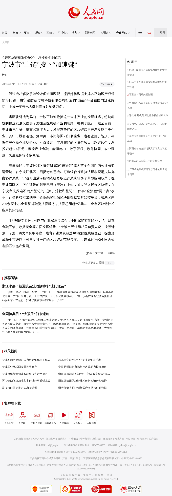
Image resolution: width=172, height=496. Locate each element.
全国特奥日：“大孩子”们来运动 (25, 314)
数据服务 (108, 438)
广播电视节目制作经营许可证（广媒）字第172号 (55, 458)
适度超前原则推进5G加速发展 (20, 387)
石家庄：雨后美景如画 (141, 94)
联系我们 (153, 438)
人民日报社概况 (22, 438)
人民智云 (78, 416)
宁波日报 (42, 84)
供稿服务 (96, 438)
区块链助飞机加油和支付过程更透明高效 (26, 380)
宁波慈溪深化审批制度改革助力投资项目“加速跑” (87, 366)
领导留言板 (50, 416)
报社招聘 (51, 438)
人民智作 (91, 416)
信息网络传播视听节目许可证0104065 (26, 465)
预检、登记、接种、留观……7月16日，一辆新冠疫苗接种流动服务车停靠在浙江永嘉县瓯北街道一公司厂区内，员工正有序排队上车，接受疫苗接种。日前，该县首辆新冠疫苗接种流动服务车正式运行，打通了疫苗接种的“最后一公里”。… (58, 296)
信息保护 (142, 438)
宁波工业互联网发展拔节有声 (19, 366)
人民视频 (64, 416)
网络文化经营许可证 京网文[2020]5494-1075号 (71, 465)
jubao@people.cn (127, 445)
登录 (162, 32)
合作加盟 (85, 438)
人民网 (6, 42)
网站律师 (130, 438)
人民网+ (23, 416)
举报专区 (89, 32)
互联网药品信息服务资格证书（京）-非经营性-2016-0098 (112, 458)
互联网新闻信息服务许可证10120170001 (65, 452)
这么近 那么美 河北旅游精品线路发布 (148, 115)
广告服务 (73, 438)
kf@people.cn (54, 445)
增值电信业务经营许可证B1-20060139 (108, 452)
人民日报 (9, 416)
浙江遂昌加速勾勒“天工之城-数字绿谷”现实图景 (86, 373)
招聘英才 (62, 438)
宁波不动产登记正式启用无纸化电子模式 (26, 359)
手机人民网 (36, 416)
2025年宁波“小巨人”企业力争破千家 (79, 359)
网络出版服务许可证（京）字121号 (114, 465)
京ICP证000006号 (143, 465)
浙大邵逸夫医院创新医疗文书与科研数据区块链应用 (89, 387)
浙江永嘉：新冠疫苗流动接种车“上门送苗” (34, 286)
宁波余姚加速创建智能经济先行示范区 (25, 373)
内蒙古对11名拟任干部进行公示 (145, 161)
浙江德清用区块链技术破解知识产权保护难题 (85, 380)
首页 (4, 32)
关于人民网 (38, 438)
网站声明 (119, 438)
